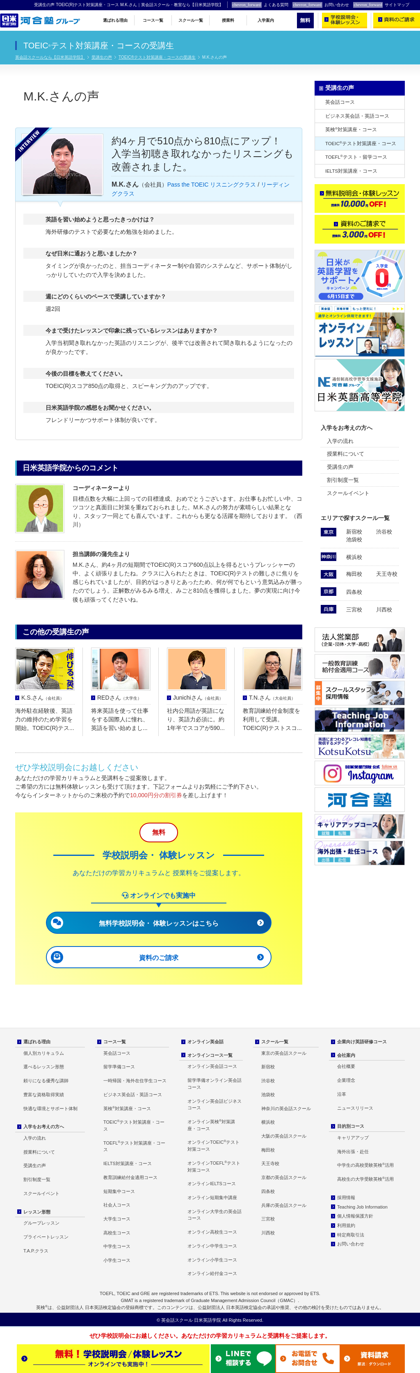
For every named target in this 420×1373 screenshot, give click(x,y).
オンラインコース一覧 (210, 1055)
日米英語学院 (207, 1320)
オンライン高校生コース (212, 1231)
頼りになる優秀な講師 (45, 1080)
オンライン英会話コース (212, 1066)
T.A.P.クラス (35, 1250)
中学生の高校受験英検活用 (365, 1165)
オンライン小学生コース (212, 1259)
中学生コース (116, 1246)
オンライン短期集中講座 (212, 1197)
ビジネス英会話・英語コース (357, 116)
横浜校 (354, 557)
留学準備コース (119, 1066)
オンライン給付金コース (212, 1273)
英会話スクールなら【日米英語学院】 (50, 57)
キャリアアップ (353, 1137)
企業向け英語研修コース (362, 1041)
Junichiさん (198, 697)
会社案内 (346, 1055)
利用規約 (346, 1225)
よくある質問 (260, 5)
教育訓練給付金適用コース (130, 1177)
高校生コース (116, 1232)
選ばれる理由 (115, 20)
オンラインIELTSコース (211, 1183)
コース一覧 (153, 20)
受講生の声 (101, 57)
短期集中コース (119, 1191)
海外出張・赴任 (353, 1151)
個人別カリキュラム (43, 1053)
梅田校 (354, 574)
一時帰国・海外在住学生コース (135, 1080)
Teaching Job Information (362, 1206)
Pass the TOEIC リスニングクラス (211, 184)
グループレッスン (41, 1222)
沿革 (341, 1094)
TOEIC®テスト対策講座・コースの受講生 (157, 57)
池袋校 (354, 539)
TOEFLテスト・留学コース (356, 157)
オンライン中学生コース (212, 1245)
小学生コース (116, 1260)
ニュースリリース (355, 1108)
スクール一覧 (190, 20)
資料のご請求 (158, 957)
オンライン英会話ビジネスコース (214, 1105)
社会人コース (116, 1204)
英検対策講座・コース (351, 129)
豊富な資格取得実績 (43, 1094)
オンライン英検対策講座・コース (211, 1125)
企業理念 (346, 1080)
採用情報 (346, 1197)
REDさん (119, 697)
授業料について (345, 454)
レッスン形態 (36, 1211)
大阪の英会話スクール (283, 1136)
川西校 (384, 610)
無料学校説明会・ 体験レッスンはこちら (159, 923)
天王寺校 (386, 574)
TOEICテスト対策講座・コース (360, 143)
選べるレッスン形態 (43, 1066)
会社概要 (346, 1066)
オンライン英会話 (205, 1041)
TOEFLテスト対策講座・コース (134, 1146)
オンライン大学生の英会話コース (214, 1215)
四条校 (354, 592)
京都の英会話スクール (283, 1177)
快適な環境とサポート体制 (50, 1108)
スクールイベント (348, 493)
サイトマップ (381, 5)
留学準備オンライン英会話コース (214, 1084)
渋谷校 (384, 532)
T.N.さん (272, 697)
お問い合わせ (320, 5)
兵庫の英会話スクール (283, 1205)
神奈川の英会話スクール (286, 1108)
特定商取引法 (350, 1234)
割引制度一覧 (343, 480)
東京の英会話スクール (283, 1053)
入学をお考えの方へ (346, 427)
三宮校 (354, 610)
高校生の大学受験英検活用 (365, 1178)
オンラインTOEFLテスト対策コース (213, 1166)
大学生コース (116, 1218)
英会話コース (340, 102)
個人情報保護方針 (355, 1215)
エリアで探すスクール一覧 (355, 518)
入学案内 (266, 20)
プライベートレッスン (45, 1236)
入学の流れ (340, 441)
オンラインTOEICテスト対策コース (213, 1145)
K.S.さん (42, 697)
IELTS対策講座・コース (351, 171)
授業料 (228, 20)
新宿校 (354, 532)
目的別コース (350, 1126)
